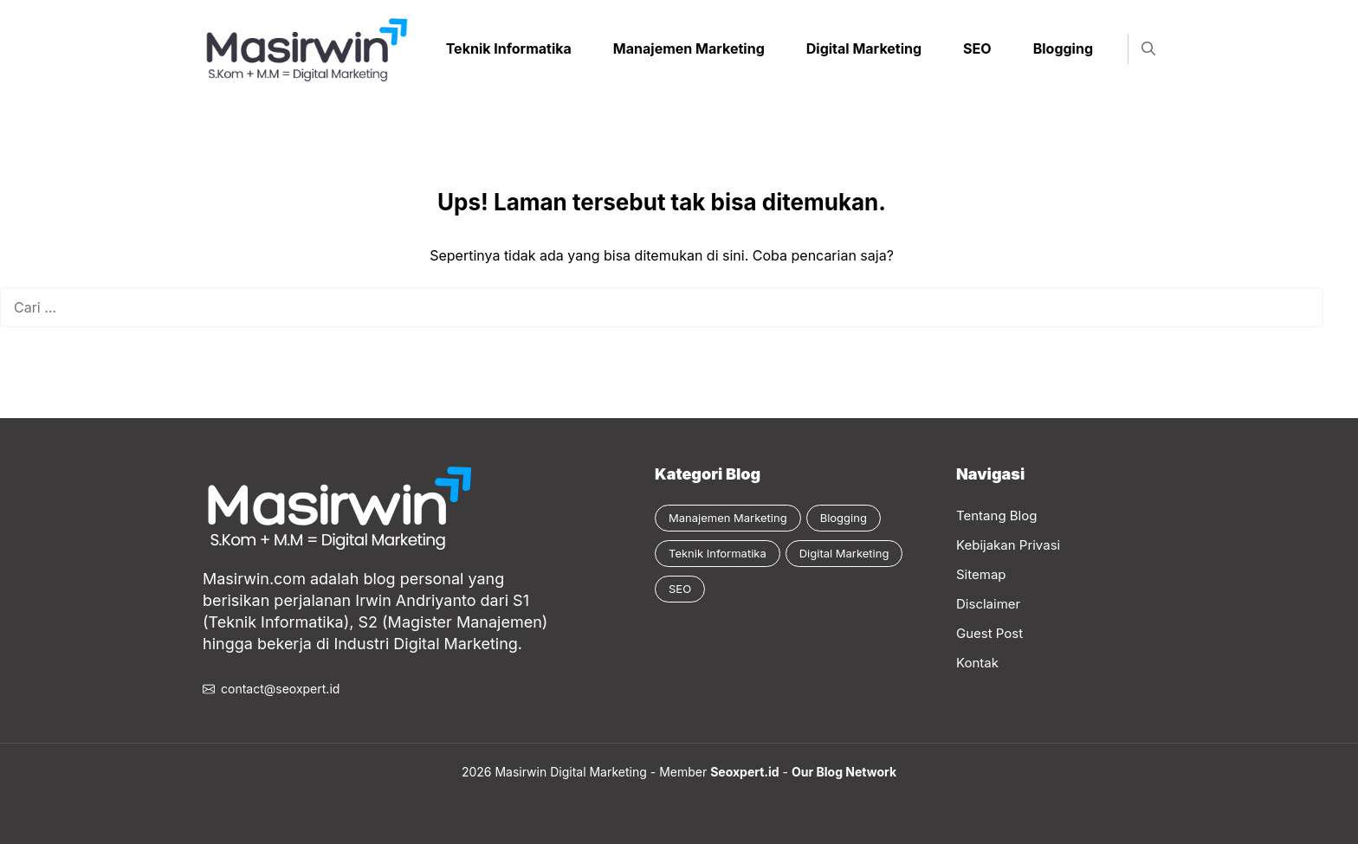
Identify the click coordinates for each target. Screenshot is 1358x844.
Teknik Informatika (509, 48)
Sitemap (981, 574)
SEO (977, 48)
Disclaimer (988, 604)
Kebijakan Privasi (1008, 545)
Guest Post (989, 633)
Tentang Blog (996, 515)
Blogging (1063, 48)
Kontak (977, 662)
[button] (1148, 49)
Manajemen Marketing (689, 48)
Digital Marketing (864, 48)
